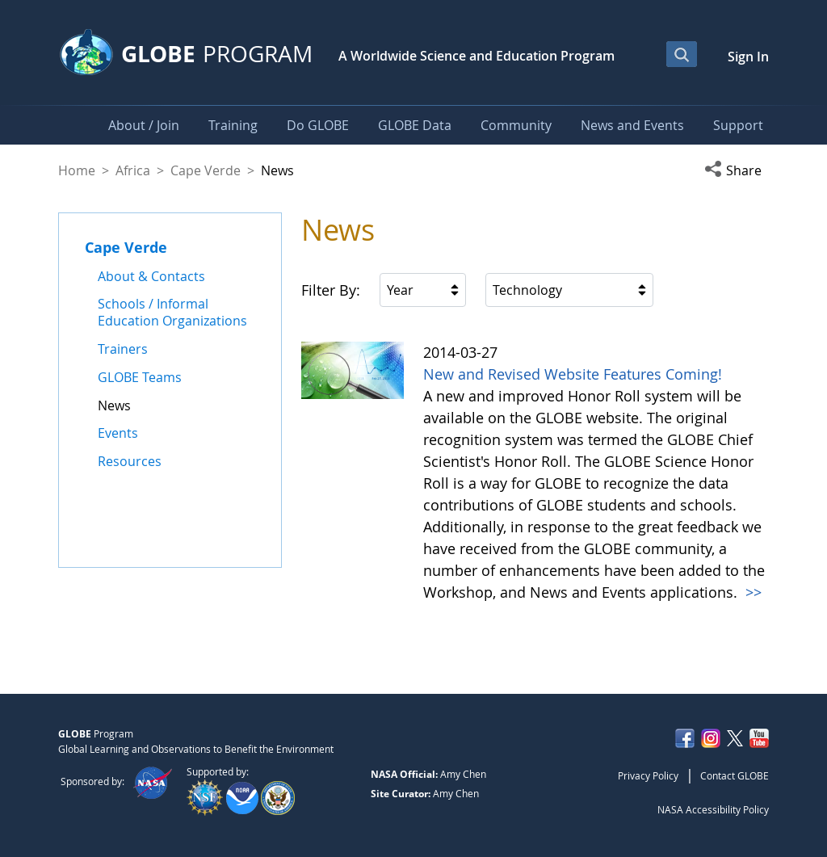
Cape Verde (205, 170)
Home (76, 170)
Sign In (748, 56)
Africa (132, 170)
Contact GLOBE (734, 775)
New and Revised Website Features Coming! (572, 374)
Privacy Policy (648, 775)
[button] (736, 170)
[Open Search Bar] (681, 54)
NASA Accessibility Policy (713, 809)
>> (751, 592)
